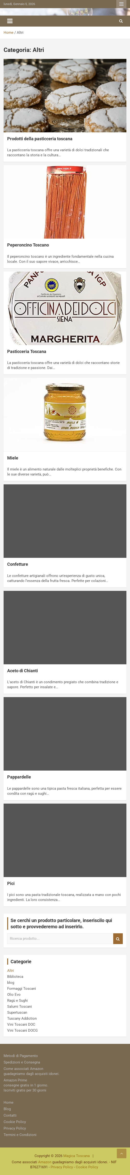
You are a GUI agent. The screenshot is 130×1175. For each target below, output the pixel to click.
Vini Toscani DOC (21, 1024)
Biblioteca (15, 976)
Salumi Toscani (19, 1006)
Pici (11, 883)
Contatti (10, 1115)
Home (8, 1102)
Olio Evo (14, 994)
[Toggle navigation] (10, 21)
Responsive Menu (121, 4)
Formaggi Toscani (21, 988)
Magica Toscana (76, 1156)
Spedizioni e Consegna (22, 1062)
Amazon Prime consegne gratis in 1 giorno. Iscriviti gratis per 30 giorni (26, 1085)
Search (118, 938)
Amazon (44, 1162)
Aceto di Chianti (22, 670)
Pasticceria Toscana (26, 351)
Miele (12, 457)
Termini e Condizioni (20, 1135)
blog (10, 982)
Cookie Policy (15, 1122)
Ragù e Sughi (17, 1000)
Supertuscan (17, 1012)
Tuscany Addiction (22, 1018)
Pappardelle (19, 776)
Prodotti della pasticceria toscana (39, 138)
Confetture (17, 564)
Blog (7, 1109)
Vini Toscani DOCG (22, 1030)
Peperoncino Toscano (28, 244)
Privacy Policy (15, 1128)
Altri (10, 970)
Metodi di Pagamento (21, 1056)
